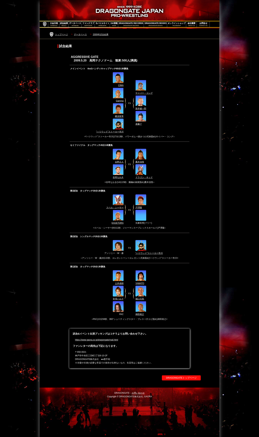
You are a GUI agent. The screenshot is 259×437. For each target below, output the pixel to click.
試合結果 (64, 24)
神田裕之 (139, 314)
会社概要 (192, 24)
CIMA (121, 85)
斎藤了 (138, 124)
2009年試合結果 (100, 34)
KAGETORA (118, 223)
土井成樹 (119, 283)
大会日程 (54, 24)
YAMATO (139, 283)
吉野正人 (119, 162)
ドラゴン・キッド (144, 177)
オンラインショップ (177, 24)
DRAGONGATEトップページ (181, 377)
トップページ (61, 34)
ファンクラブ (88, 24)
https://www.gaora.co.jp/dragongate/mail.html (96, 340)
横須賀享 (119, 116)
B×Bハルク (118, 299)
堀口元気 (139, 299)
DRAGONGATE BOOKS (156, 24)
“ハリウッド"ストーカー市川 (110, 131)
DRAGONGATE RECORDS (131, 24)
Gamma (120, 101)
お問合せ (203, 24)
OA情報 (114, 24)
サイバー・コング (144, 93)
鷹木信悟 (139, 162)
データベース (75, 24)
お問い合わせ (138, 393)
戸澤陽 (138, 207)
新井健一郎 (140, 108)
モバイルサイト (102, 24)
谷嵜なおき (118, 177)
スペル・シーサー (115, 207)
